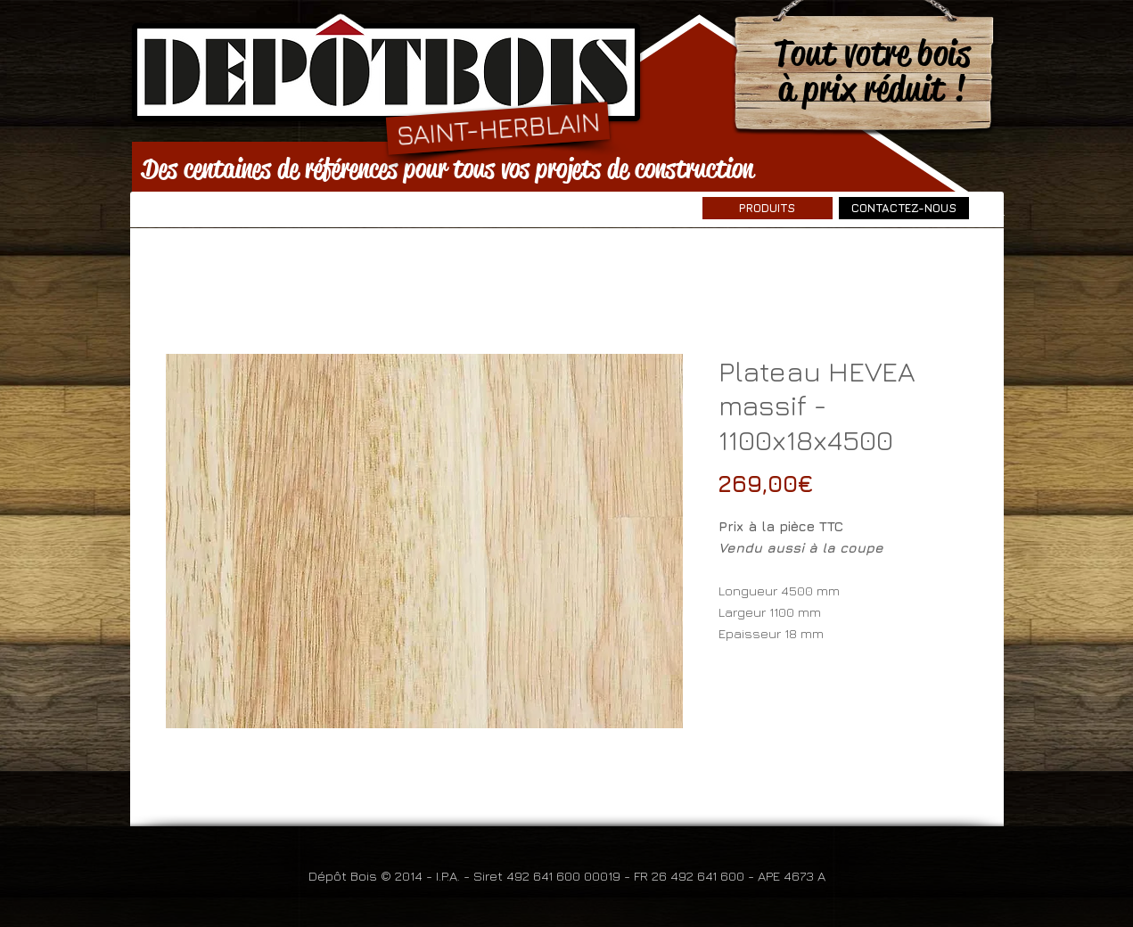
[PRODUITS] (767, 208)
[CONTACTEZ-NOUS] (904, 208)
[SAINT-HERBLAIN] (497, 128)
